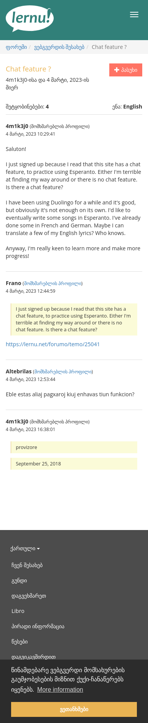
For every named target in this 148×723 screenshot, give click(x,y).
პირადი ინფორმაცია (38, 626)
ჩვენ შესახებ (27, 565)
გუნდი (19, 580)
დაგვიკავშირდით (34, 656)
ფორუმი (16, 46)
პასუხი (125, 69)
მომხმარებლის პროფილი (52, 283)
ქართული (25, 548)
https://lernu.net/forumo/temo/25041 (53, 344)
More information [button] (60, 689)
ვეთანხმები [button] (74, 709)
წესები (20, 641)
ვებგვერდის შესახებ (59, 46)
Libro (18, 610)
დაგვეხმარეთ (29, 595)
